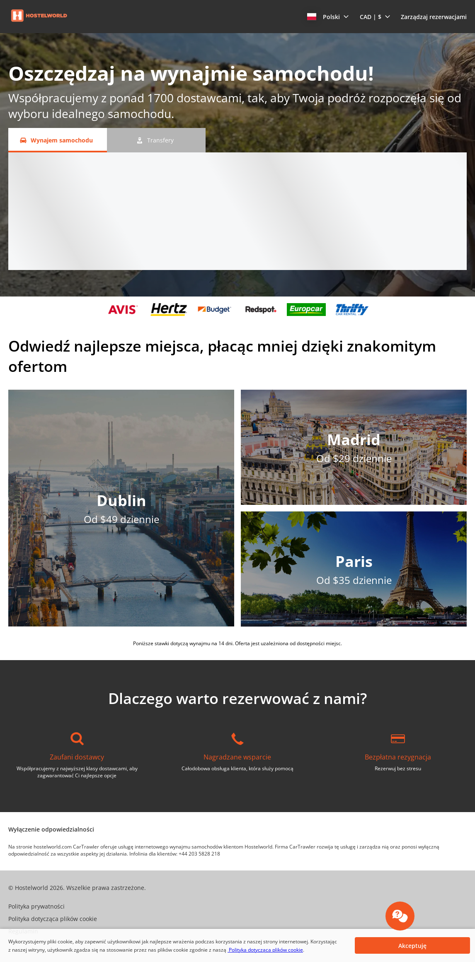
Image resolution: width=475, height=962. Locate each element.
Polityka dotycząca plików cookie (265, 949)
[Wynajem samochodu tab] (57, 140)
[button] (328, 16)
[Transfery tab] (156, 140)
